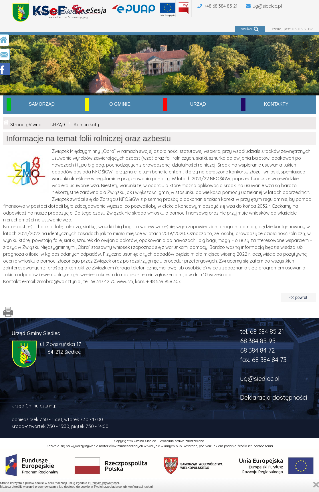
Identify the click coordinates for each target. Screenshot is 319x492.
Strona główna (25, 124)
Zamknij (316, 484)
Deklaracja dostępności (273, 397)
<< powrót (298, 297)
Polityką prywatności (104, 483)
